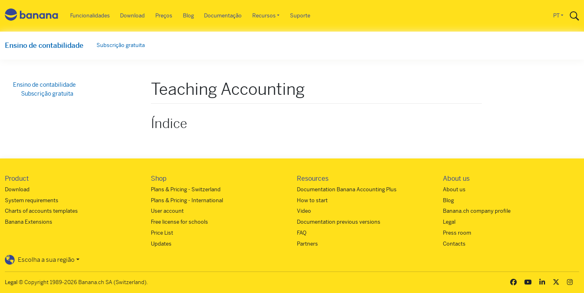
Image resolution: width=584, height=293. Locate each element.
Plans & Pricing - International (187, 200)
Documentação (223, 15)
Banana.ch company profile (477, 210)
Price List (162, 232)
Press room (457, 232)
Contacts (454, 243)
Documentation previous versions (338, 221)
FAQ (302, 232)
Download (132, 15)
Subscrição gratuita (121, 45)
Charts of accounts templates (41, 210)
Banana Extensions (28, 221)
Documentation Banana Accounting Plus (347, 189)
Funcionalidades (90, 15)
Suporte (300, 15)
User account (167, 210)
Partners (307, 243)
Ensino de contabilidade (44, 45)
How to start (312, 200)
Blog (188, 15)
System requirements (31, 200)
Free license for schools (179, 221)
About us (454, 189)
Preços (163, 15)
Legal (449, 221)
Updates (161, 243)
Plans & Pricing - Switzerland (186, 189)
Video (304, 210)
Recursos (264, 15)
